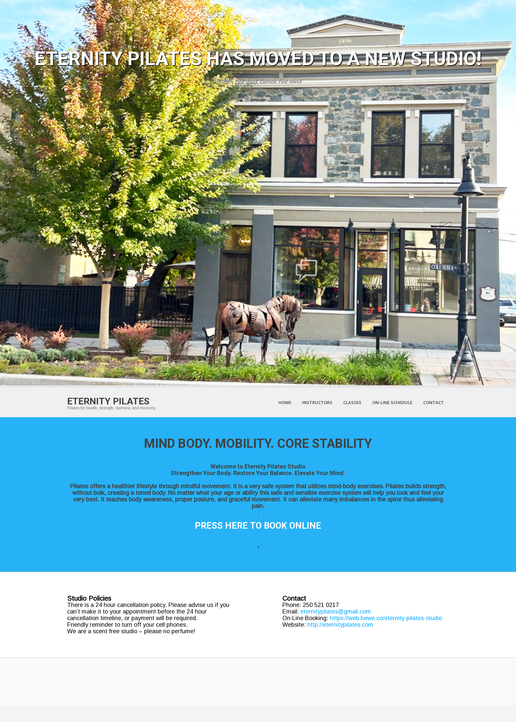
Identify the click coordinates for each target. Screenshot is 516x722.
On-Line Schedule (392, 402)
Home (284, 402)
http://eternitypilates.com (340, 624)
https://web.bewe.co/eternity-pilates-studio (386, 618)
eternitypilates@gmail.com (335, 611)
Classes (352, 402)
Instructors (317, 402)
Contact (433, 402)
